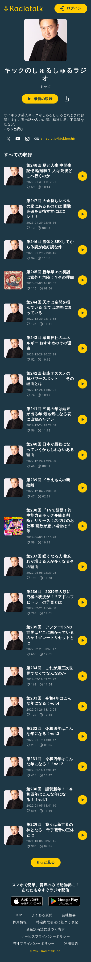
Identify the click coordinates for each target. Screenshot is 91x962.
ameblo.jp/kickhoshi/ (55, 139)
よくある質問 (42, 915)
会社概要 (69, 915)
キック (45, 87)
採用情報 (20, 922)
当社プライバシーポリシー (34, 943)
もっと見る (45, 862)
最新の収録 (39, 99)
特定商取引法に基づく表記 (57, 922)
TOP (18, 915)
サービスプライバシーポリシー (45, 936)
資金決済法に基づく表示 (45, 929)
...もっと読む (13, 129)
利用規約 (71, 943)
